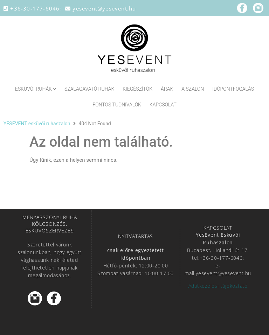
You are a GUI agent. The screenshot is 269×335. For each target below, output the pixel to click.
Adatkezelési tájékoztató (218, 285)
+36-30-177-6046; (34, 8)
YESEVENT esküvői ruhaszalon (37, 123)
